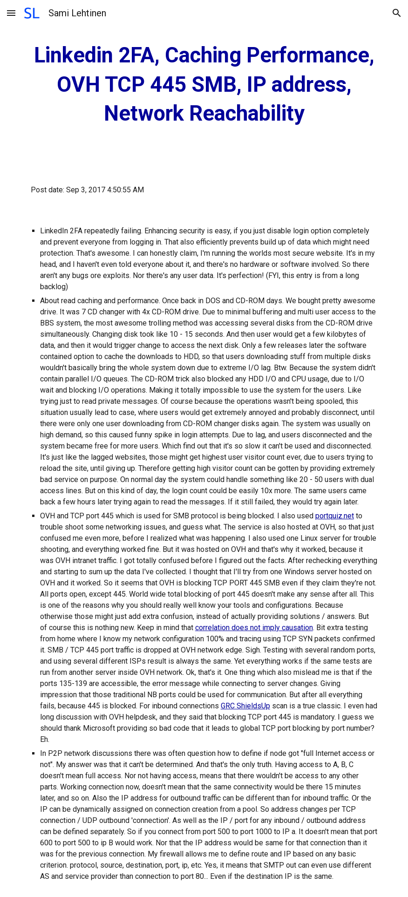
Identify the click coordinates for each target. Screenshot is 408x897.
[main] (204, 84)
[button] (11, 13)
